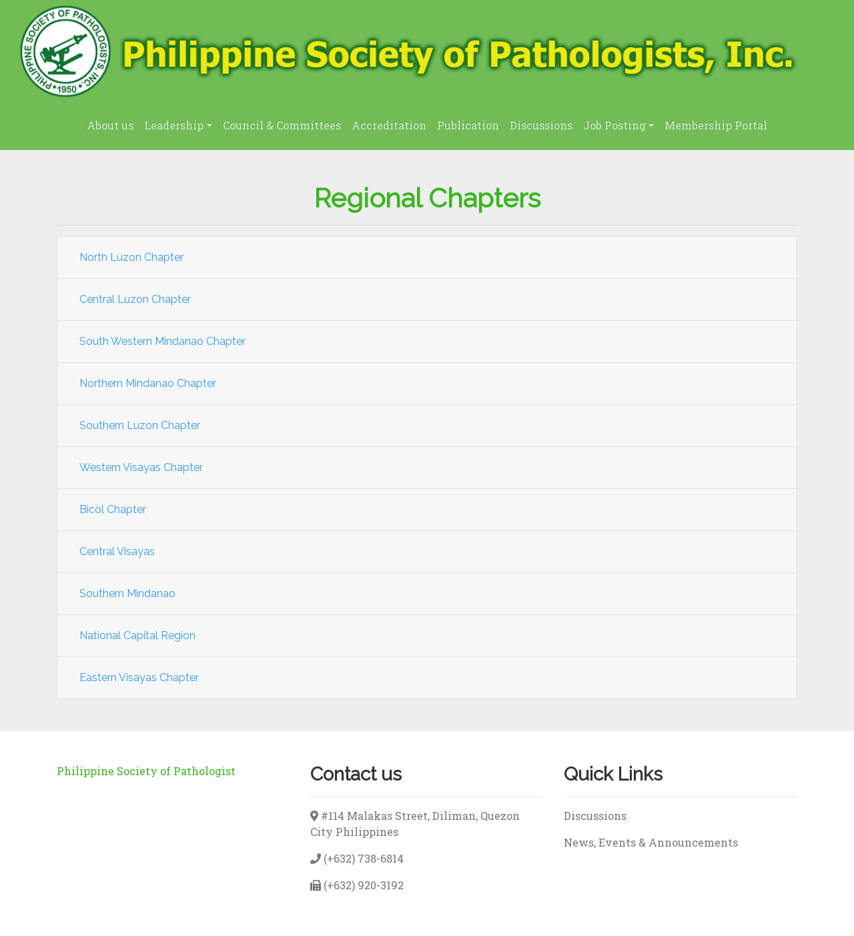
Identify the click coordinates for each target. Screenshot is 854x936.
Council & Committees (282, 125)
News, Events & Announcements (651, 842)
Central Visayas (117, 551)
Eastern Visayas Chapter (139, 677)
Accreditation (389, 125)
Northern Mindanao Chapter (147, 383)
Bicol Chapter (112, 509)
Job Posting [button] (614, 125)
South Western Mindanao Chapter (162, 341)
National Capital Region (137, 635)
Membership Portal (716, 125)
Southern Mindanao (127, 593)
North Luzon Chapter (131, 257)
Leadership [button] (173, 125)
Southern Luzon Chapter (139, 425)
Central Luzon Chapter (135, 299)
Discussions (541, 125)
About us (110, 125)
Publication (468, 125)
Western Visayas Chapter (141, 467)
